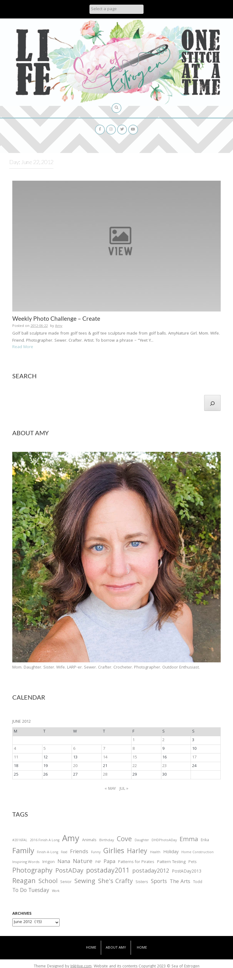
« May (110, 788)
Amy (58, 326)
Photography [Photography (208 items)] (32, 871)
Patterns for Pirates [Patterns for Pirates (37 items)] (136, 862)
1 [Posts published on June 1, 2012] (133, 740)
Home (91, 947)
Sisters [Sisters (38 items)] (142, 882)
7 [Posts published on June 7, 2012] (104, 748)
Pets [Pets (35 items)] (192, 863)
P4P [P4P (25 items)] (98, 862)
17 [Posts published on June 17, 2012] (194, 757)
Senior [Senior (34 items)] (66, 882)
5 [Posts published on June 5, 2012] (44, 748)
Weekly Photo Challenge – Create (56, 318)
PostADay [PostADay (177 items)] (69, 871)
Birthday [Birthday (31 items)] (106, 840)
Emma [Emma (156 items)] (189, 840)
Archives (22, 914)
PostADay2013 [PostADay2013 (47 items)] (186, 872)
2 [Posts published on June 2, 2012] (163, 740)
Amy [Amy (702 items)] (70, 839)
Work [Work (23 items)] (56, 891)
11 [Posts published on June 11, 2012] (16, 757)
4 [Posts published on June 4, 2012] (15, 748)
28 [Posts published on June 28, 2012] (105, 774)
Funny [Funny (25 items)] (96, 852)
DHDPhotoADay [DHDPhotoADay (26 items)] (164, 840)
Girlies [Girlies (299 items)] (113, 851)
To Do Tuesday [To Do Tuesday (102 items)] (30, 891)
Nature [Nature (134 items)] (83, 862)
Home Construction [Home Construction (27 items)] (197, 852)
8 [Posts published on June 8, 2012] (133, 748)
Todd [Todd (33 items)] (197, 882)
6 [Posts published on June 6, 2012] (74, 748)
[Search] (212, 403)
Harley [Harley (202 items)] (137, 852)
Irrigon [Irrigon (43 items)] (48, 862)
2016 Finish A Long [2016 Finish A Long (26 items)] (44, 840)
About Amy (116, 947)
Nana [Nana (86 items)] (63, 862)
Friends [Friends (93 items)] (79, 852)
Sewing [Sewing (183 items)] (84, 881)
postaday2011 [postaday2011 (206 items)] (107, 871)
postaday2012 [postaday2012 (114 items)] (150, 871)
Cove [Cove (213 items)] (124, 840)
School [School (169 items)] (47, 882)
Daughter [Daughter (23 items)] (142, 840)
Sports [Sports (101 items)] (159, 882)
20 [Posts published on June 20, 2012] (75, 766)
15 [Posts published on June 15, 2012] (134, 757)
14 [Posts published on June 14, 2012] (105, 757)
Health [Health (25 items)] (155, 852)
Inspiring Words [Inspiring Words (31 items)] (26, 862)
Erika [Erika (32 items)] (205, 840)
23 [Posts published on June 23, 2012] (164, 766)
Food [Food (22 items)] (64, 852)
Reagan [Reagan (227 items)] (24, 882)
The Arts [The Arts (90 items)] (180, 882)
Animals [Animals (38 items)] (89, 840)
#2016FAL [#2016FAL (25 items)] (19, 840)
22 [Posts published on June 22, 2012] (134, 766)
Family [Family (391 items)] (23, 852)
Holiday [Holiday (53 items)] (171, 852)
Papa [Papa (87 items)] (109, 862)
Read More (22, 347)
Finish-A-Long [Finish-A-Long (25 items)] (47, 852)
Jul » (124, 788)
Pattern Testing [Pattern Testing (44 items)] (171, 862)
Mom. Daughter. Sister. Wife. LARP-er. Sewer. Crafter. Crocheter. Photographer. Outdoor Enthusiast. (106, 667)
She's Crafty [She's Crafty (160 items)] (115, 881)
